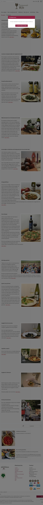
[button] (21, 26)
